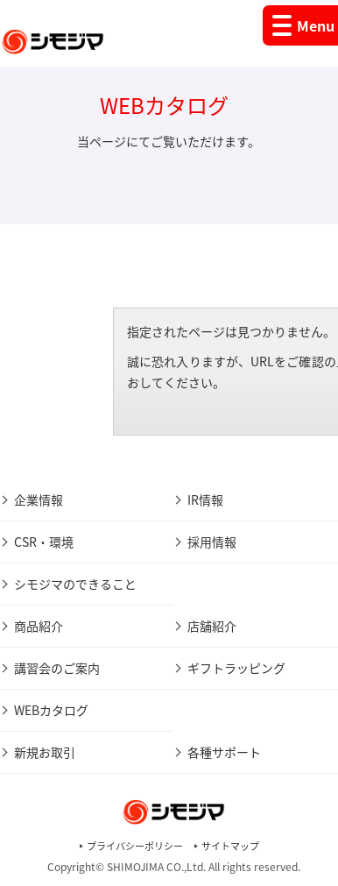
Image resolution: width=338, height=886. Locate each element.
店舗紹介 (211, 625)
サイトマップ (230, 846)
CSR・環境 (44, 541)
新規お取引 (44, 752)
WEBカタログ (51, 710)
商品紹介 (38, 625)
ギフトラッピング (236, 668)
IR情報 (205, 499)
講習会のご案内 (57, 668)
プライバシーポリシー (135, 846)
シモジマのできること (75, 583)
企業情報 (38, 499)
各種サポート (224, 752)
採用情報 (211, 541)
